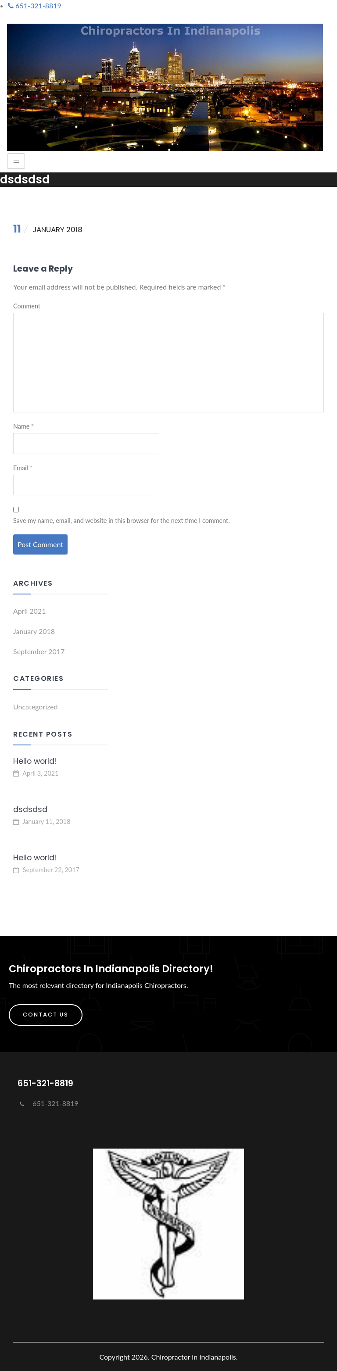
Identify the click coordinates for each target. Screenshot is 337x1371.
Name (23, 426)
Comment (26, 306)
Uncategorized (35, 706)
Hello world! (35, 761)
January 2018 (34, 631)
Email (22, 468)
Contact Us (45, 1014)
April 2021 (29, 611)
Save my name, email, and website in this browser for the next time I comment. (121, 520)
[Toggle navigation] (16, 161)
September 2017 (39, 651)
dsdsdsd (30, 809)
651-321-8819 (48, 1103)
